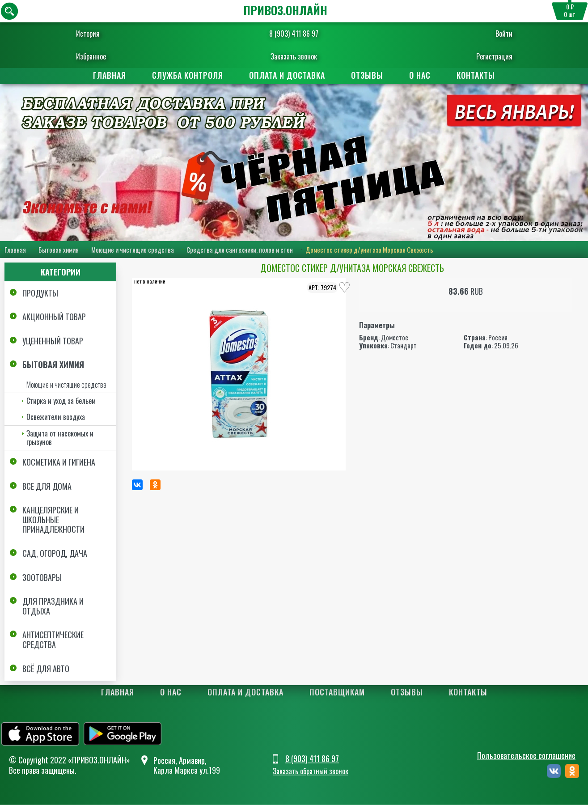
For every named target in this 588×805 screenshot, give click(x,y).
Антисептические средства (53, 639)
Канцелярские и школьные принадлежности (53, 519)
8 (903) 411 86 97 (293, 33)
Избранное (91, 56)
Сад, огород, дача (54, 553)
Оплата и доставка (287, 75)
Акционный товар (54, 316)
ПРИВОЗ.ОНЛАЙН (285, 10)
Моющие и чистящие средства (132, 249)
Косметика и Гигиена (58, 462)
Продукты (40, 293)
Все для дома (47, 486)
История (88, 33)
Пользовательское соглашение (526, 755)
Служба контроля (187, 75)
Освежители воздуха (55, 416)
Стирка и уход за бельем (61, 400)
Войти (503, 33)
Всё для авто (45, 668)
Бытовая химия (58, 249)
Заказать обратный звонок (310, 771)
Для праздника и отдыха (53, 606)
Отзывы (367, 75)
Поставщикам (337, 692)
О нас (420, 75)
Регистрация (494, 56)
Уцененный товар (52, 341)
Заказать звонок (294, 56)
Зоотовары (42, 577)
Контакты (476, 75)
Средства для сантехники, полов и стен (239, 249)
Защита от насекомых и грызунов (59, 437)
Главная (109, 75)
